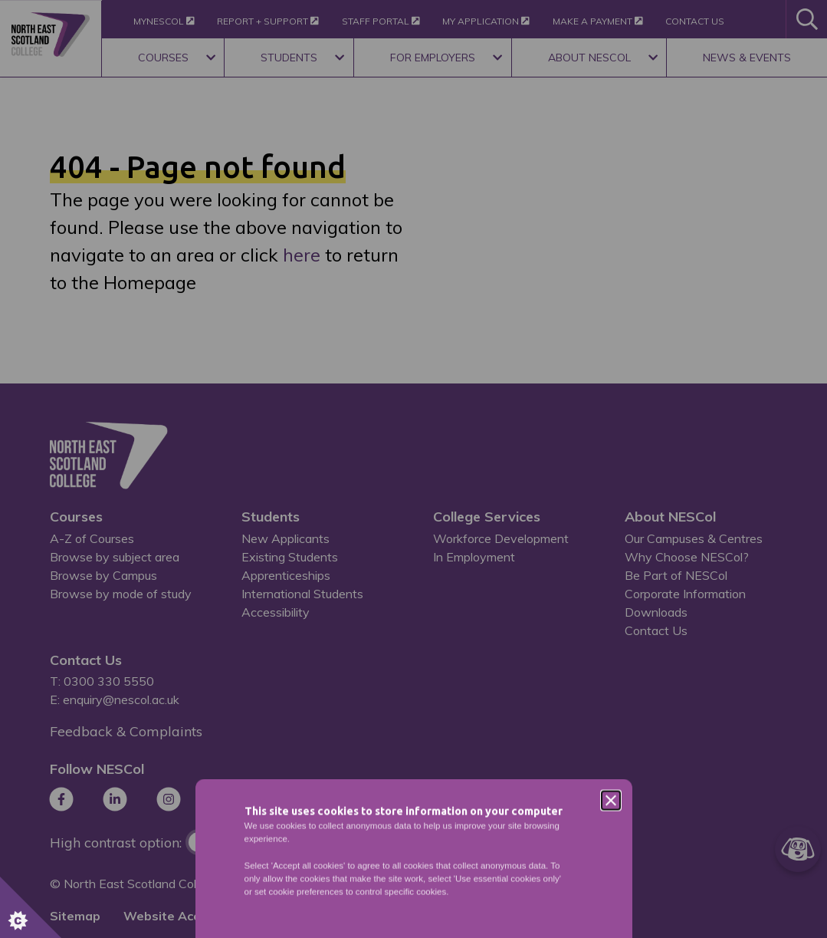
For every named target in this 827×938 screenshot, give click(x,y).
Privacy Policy (427, 594)
